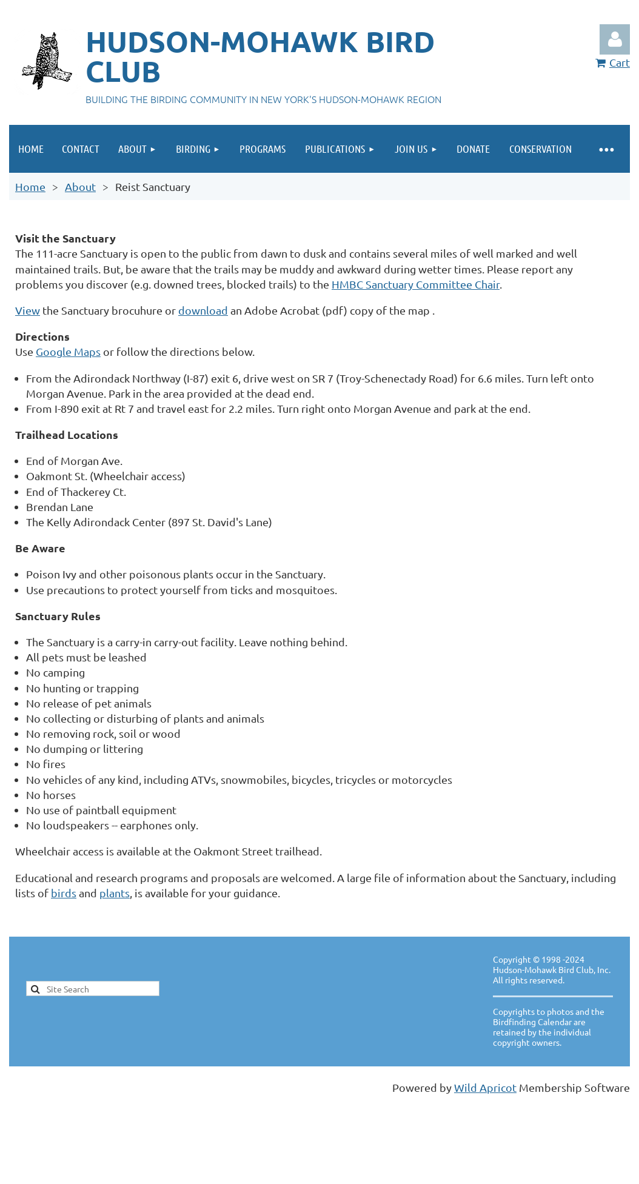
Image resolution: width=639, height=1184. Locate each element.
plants (114, 892)
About (80, 186)
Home (30, 186)
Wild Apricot (485, 1087)
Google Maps (68, 351)
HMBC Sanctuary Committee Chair (416, 284)
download (203, 310)
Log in (615, 39)
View (27, 310)
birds (63, 892)
